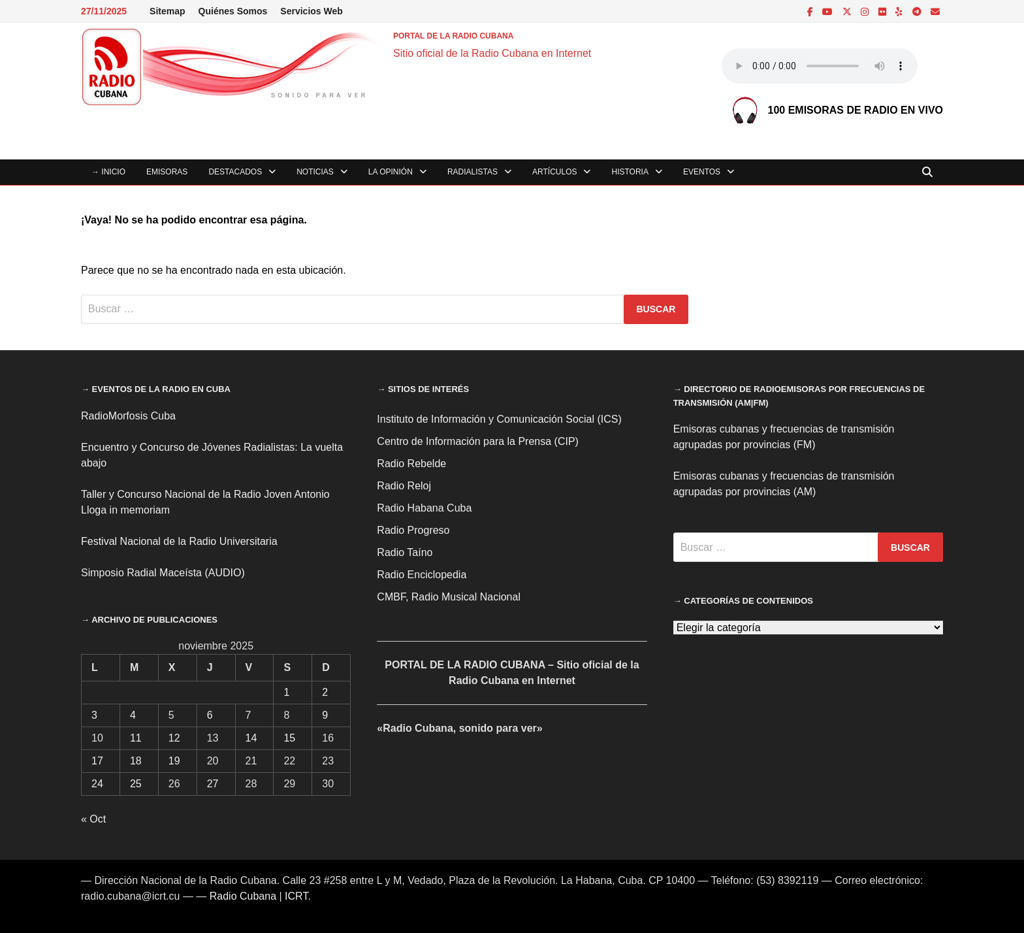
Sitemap (167, 11)
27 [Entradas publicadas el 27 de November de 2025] (213, 783)
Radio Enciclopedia (421, 574)
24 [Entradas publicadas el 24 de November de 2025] (97, 783)
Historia (629, 171)
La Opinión (390, 171)
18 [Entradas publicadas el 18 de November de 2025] (136, 760)
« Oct (93, 819)
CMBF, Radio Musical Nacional (448, 596)
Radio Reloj (404, 485)
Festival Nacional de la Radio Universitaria (179, 541)
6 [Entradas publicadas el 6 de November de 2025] (210, 715)
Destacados (235, 171)
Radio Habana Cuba (424, 508)
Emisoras (166, 171)
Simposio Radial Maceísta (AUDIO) (163, 572)
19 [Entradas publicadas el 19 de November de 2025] (174, 760)
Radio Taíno (404, 552)
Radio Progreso (413, 530)
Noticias (315, 171)
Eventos (701, 171)
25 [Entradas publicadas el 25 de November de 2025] (136, 783)
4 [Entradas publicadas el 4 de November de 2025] (133, 715)
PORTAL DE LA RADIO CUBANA (453, 36)
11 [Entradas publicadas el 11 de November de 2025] (136, 738)
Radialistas (472, 171)
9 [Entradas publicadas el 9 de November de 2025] (325, 715)
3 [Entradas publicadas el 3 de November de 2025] (94, 715)
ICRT (296, 896)
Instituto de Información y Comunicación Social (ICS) (499, 419)
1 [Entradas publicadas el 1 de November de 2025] (286, 692)
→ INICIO (108, 171)
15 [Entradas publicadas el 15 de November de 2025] (289, 738)
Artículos (554, 171)
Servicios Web (311, 11)
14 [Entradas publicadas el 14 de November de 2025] (251, 738)
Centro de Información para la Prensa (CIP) (478, 441)
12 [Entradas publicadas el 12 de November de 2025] (174, 738)
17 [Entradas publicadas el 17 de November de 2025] (97, 760)
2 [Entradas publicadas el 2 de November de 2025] (325, 692)
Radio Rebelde (411, 463)
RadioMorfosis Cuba (128, 415)
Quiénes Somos (233, 11)
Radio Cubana (243, 896)
